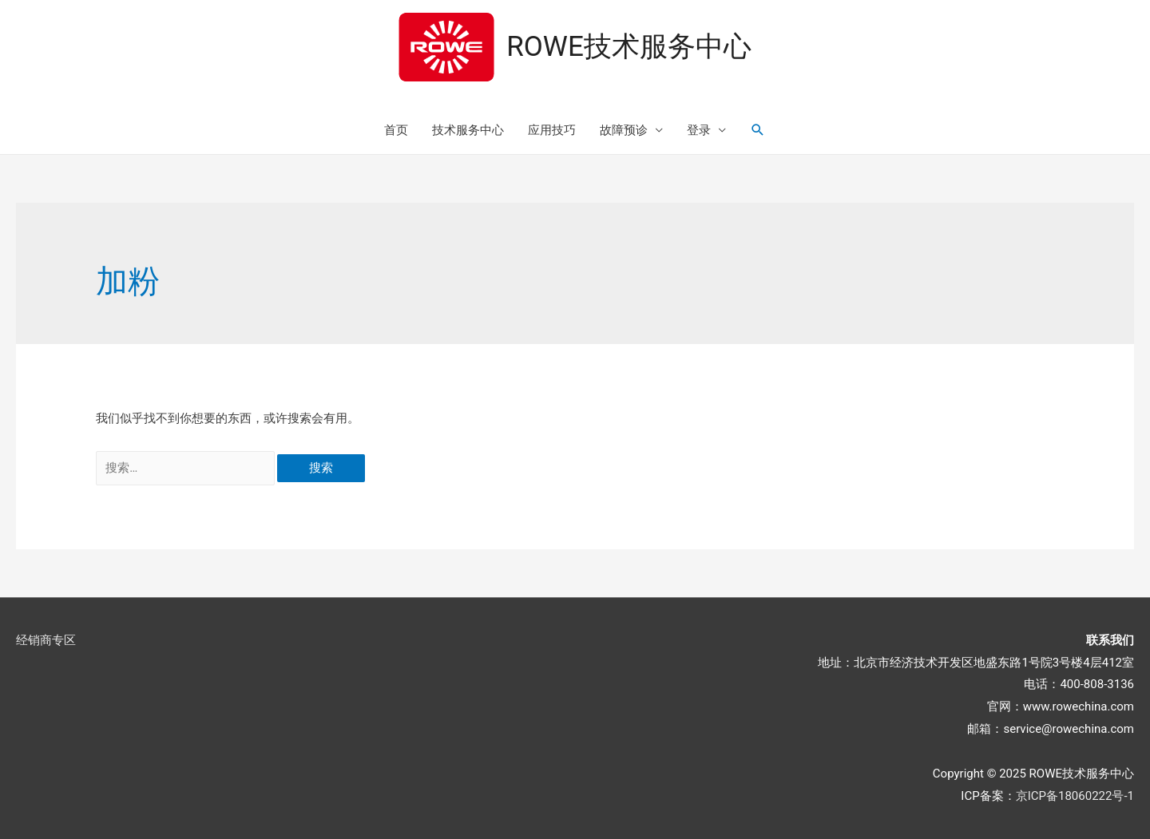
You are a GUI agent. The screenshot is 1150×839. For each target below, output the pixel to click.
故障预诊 (624, 130)
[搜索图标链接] (758, 130)
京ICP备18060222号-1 (1075, 796)
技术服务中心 (468, 130)
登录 (699, 130)
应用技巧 (552, 130)
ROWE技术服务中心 (628, 46)
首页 (396, 130)
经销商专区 (46, 640)
